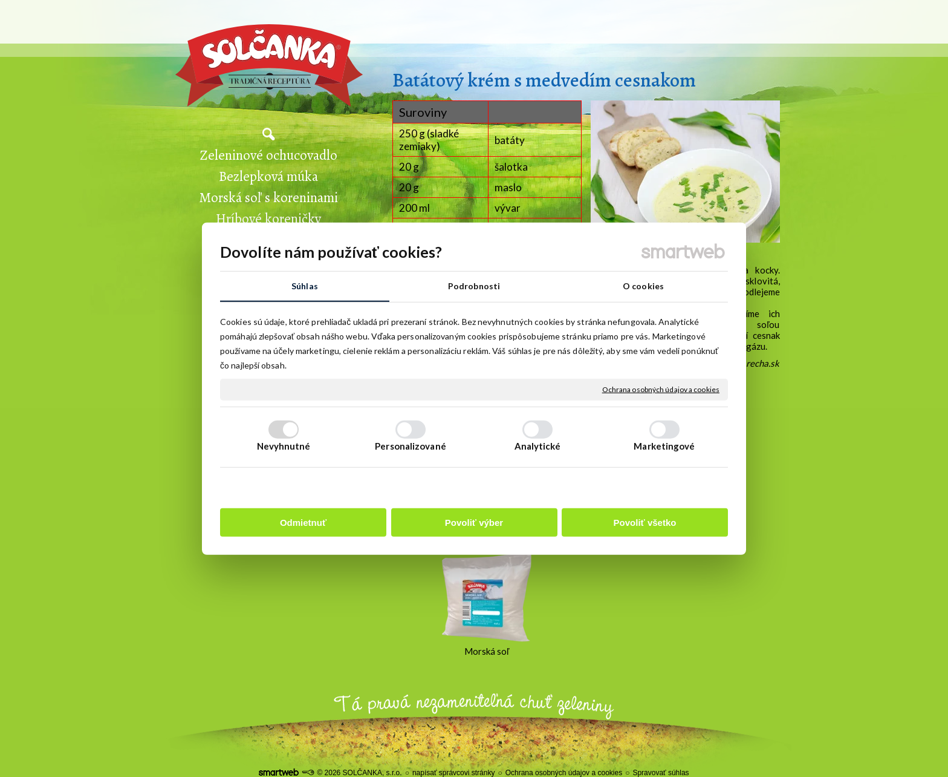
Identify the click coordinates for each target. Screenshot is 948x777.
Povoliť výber (474, 522)
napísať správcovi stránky (453, 773)
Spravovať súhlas (660, 773)
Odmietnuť (303, 522)
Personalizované (410, 446)
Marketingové (664, 446)
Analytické (538, 446)
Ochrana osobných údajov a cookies (660, 389)
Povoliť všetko (645, 522)
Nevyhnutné (284, 446)
